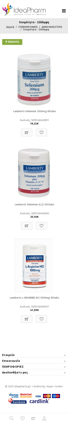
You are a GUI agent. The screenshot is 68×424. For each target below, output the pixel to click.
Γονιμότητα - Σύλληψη (36, 29)
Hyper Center (54, 386)
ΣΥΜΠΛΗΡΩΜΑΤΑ (28, 27)
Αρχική (10, 27)
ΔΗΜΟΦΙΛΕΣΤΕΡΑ (52, 27)
